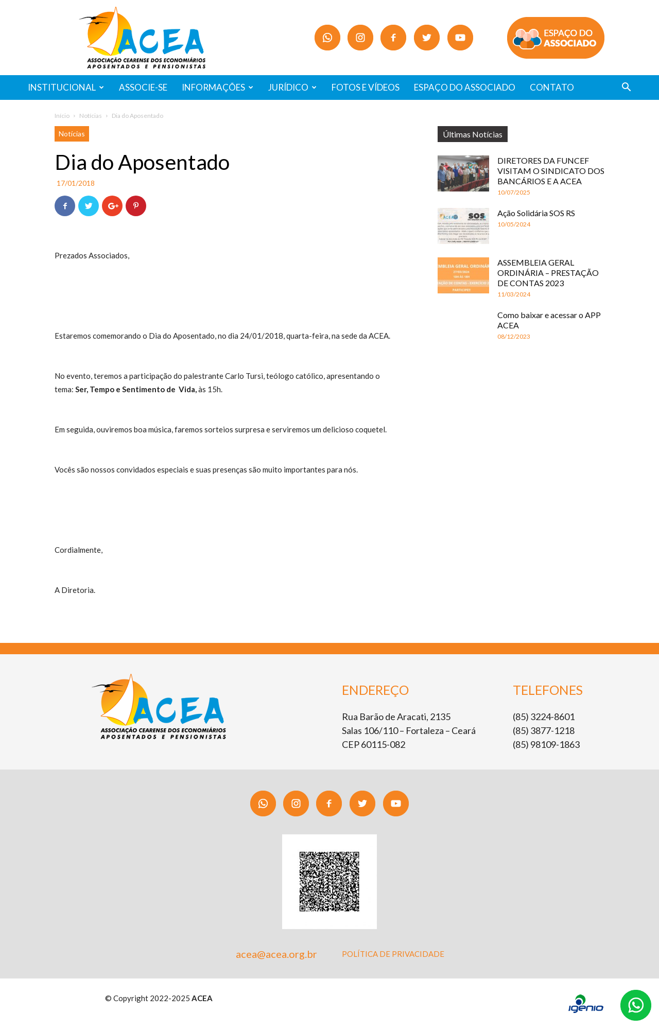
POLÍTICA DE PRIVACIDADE (393, 953)
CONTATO (552, 87)
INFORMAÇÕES (217, 87)
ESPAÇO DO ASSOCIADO (464, 87)
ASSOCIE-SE (143, 87)
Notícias (90, 115)
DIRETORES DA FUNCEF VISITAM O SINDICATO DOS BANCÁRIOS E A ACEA (550, 170)
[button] (626, 88)
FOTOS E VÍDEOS (366, 87)
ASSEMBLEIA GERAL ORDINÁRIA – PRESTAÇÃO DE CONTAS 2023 (548, 272)
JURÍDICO (292, 87)
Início (62, 115)
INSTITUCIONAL (66, 87)
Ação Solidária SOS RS (536, 213)
